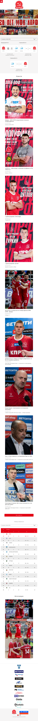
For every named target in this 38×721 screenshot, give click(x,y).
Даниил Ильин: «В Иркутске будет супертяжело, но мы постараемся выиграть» (18, 359)
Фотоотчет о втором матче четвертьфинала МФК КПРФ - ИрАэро (18, 311)
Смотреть (19, 617)
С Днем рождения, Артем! (11, 263)
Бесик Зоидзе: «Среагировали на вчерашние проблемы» (16, 408)
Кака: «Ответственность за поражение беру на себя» (18, 456)
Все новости (19, 515)
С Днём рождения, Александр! (13, 216)
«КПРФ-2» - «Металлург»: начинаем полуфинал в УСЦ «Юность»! (19, 169)
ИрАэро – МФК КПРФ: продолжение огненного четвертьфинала (17, 120)
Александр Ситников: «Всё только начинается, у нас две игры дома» (18, 504)
